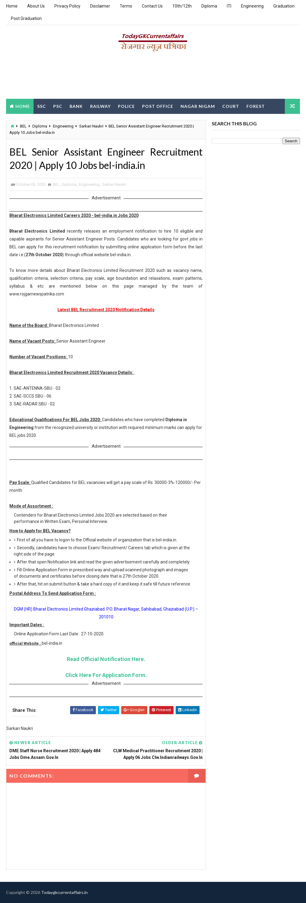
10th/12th (182, 6)
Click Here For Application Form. (106, 675)
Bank (76, 106)
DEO (37, 121)
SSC (41, 106)
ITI (229, 6)
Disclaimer (100, 6)
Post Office (157, 106)
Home (12, 6)
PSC (57, 106)
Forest (255, 106)
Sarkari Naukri (114, 184)
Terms (126, 6)
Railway (100, 106)
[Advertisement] (153, 77)
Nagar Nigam (198, 106)
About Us (36, 6)
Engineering (252, 6)
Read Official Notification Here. (106, 659)
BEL (56, 184)
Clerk (17, 121)
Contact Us (152, 6)
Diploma (209, 6)
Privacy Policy (67, 6)
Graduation (284, 6)
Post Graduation (26, 18)
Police (126, 106)
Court (230, 106)
